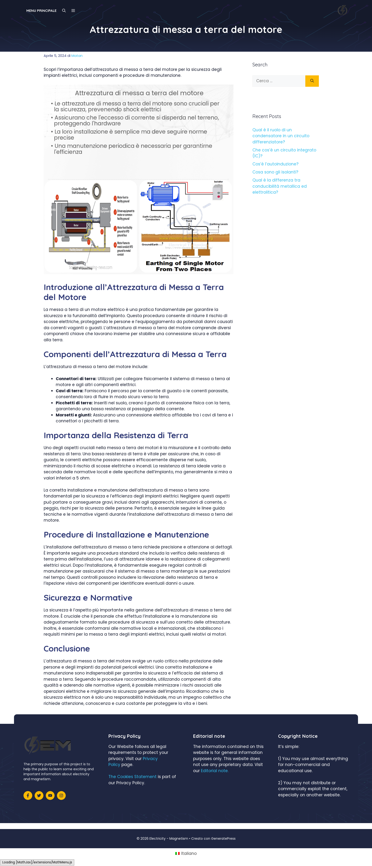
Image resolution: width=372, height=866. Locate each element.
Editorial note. (214, 771)
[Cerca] (312, 81)
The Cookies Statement (132, 776)
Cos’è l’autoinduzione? (275, 164)
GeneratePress (223, 838)
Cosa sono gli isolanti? (275, 172)
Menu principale (41, 10)
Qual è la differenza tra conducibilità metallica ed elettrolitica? (279, 186)
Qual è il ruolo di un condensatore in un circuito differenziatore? (280, 136)
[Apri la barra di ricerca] (64, 11)
